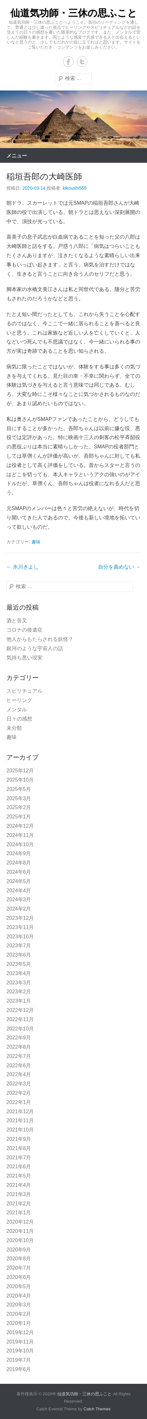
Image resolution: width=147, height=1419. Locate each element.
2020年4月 (18, 1295)
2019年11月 (20, 1341)
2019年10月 (20, 1350)
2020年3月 (18, 1304)
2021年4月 (18, 1185)
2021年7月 (18, 1157)
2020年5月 (18, 1286)
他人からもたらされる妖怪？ (39, 639)
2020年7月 (18, 1268)
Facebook (68, 61)
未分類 (14, 728)
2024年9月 (18, 853)
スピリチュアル (24, 691)
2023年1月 (18, 1001)
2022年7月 (18, 1056)
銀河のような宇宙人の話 (34, 648)
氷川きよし (22, 567)
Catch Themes (97, 1409)
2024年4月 (18, 890)
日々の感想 (19, 718)
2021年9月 (18, 1139)
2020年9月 (18, 1249)
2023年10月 (20, 936)
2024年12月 (20, 826)
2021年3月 (18, 1194)
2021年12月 (20, 1111)
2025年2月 (18, 807)
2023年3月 (18, 982)
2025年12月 (20, 770)
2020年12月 (20, 1222)
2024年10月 (20, 844)
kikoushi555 (75, 188)
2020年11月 (20, 1231)
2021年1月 (18, 1212)
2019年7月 (18, 1360)
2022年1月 (18, 1102)
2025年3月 (18, 798)
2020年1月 (18, 1323)
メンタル (16, 709)
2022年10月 (20, 1028)
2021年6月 (18, 1166)
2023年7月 (18, 945)
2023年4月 (18, 973)
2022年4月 (18, 1074)
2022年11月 (20, 1019)
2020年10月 (20, 1240)
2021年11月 (20, 1120)
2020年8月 (18, 1258)
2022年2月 (18, 1093)
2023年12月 (20, 918)
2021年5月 (18, 1176)
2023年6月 (18, 955)
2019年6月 (18, 1369)
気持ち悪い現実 (24, 657)
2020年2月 (18, 1314)
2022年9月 (18, 1037)
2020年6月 (18, 1277)
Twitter (82, 61)
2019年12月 (20, 1332)
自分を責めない (119, 567)
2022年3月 (18, 1083)
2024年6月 (18, 872)
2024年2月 (18, 908)
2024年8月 (18, 862)
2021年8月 (18, 1148)
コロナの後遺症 (24, 630)
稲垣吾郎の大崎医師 (44, 176)
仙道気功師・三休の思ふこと (73, 13)
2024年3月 (18, 899)
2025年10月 (20, 780)
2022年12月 (20, 1010)
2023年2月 (18, 991)
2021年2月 (18, 1203)
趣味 (36, 541)
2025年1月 (18, 816)
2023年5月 (18, 964)
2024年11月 (20, 835)
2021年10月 (20, 1129)
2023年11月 (20, 927)
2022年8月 (18, 1047)
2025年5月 (18, 789)
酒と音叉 (16, 620)
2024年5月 (18, 881)
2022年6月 (18, 1065)
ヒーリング (19, 700)
